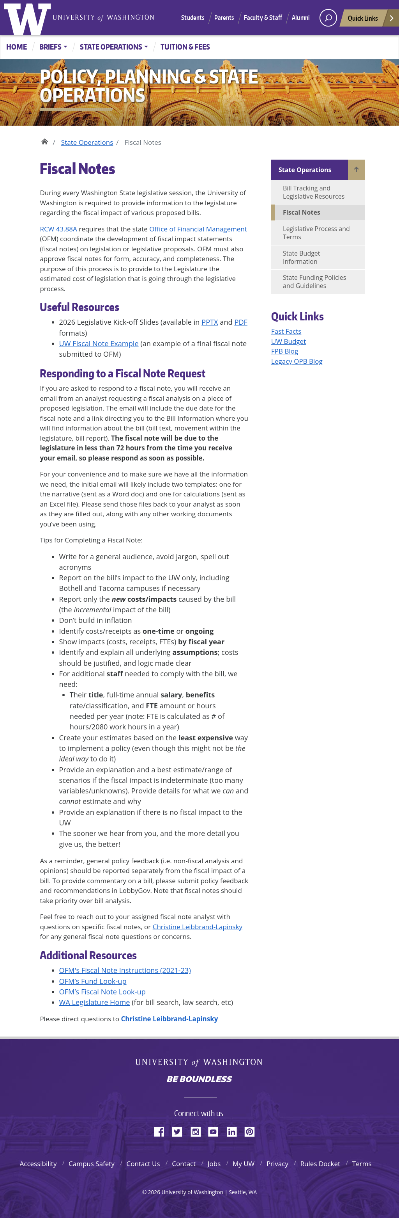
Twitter (180, 1130)
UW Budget (288, 341)
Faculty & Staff (263, 17)
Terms (362, 1163)
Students (192, 17)
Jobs (214, 1163)
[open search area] (328, 18)
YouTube (216, 1130)
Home (16, 47)
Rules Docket (320, 1163)
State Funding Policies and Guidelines (314, 281)
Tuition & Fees (185, 47)
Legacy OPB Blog (297, 361)
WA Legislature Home (94, 1002)
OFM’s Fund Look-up (93, 981)
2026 (154, 1192)
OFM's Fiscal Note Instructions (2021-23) (125, 970)
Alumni (301, 17)
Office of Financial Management (198, 228)
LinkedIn (234, 1130)
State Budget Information (301, 257)
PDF (240, 322)
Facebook (162, 1130)
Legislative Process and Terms (316, 232)
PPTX (209, 322)
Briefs (50, 47)
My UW (243, 1163)
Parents (224, 17)
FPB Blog (284, 351)
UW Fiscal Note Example (99, 343)
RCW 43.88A (58, 228)
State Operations (111, 47)
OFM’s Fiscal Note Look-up (102, 991)
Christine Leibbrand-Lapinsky (197, 926)
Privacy (277, 1163)
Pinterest (252, 1130)
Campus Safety (92, 1163)
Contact (184, 1163)
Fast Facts (286, 331)
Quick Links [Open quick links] (371, 20)
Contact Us (143, 1163)
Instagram (198, 1130)
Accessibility (37, 1163)
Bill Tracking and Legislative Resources (313, 192)
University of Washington (29, 17)
